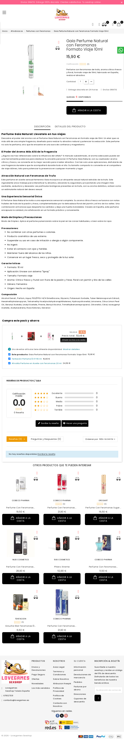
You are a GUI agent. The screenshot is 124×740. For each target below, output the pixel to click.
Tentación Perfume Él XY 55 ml (27, 358)
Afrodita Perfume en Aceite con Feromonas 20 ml (37, 363)
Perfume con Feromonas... (20, 507)
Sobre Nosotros (61, 679)
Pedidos (78, 682)
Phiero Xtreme (62, 566)
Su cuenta (79, 661)
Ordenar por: (92, 439)
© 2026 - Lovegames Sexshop (16, 735)
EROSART (103, 500)
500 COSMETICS (62, 559)
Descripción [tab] (42, 126)
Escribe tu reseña (48, 423)
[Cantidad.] (80, 81)
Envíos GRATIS (109, 89)
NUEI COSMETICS (21, 559)
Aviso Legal (59, 667)
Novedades (38, 683)
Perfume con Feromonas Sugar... (103, 507)
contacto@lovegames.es (16, 700)
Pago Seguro (38, 674)
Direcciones (80, 694)
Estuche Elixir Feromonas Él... (21, 625)
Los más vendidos (41, 688)
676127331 (8, 695)
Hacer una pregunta (75, 423)
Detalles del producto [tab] (70, 126)
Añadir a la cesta (86, 110)
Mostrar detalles (71, 349)
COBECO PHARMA (21, 500)
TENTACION (20, 618)
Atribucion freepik (62, 683)
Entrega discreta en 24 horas (83, 89)
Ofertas (35, 679)
